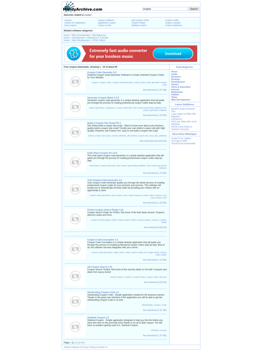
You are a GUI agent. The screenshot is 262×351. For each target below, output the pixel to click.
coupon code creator (161, 253)
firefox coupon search (120, 220)
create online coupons (152, 195)
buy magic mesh (151, 252)
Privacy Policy (88, 347)
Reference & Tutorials (97, 37)
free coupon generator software (155, 109)
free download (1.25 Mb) (155, 115)
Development (78, 37)
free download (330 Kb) (155, 227)
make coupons (135, 195)
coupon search (116, 277)
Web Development (81, 35)
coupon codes (172, 20)
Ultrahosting (147, 305)
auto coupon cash (119, 195)
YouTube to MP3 (179, 141)
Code (164, 305)
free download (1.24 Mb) (155, 260)
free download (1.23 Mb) (155, 173)
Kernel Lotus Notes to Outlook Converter (181, 128)
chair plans (94, 165)
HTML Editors (99, 40)
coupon (68, 20)
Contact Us (102, 347)
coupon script (104, 25)
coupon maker (138, 23)
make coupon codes (134, 252)
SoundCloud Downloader (183, 143)
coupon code (105, 82)
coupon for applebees (74, 23)
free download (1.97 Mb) (155, 310)
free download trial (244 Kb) (153, 141)
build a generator (96, 108)
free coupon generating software (147, 108)
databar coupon (139, 25)
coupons (155, 220)
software (163, 136)
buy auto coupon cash (159, 196)
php (156, 136)
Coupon (157, 305)
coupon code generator (122, 82)
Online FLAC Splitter (181, 138)
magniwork (110, 108)
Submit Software (72, 347)
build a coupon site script (99, 136)
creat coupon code (142, 82)
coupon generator (124, 108)
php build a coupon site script (140, 136)
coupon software (106, 20)
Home (67, 35)
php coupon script (140, 20)
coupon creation (173, 23)
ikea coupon (70, 25)
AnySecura (176, 119)
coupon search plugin (100, 220)
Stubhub (154, 330)
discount (163, 277)
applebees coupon (107, 23)
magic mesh (118, 252)
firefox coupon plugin (141, 220)
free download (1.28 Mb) (155, 202)
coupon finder (163, 221)
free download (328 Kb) (155, 282)
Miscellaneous (99, 35)
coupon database (173, 25)
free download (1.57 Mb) (155, 90)
